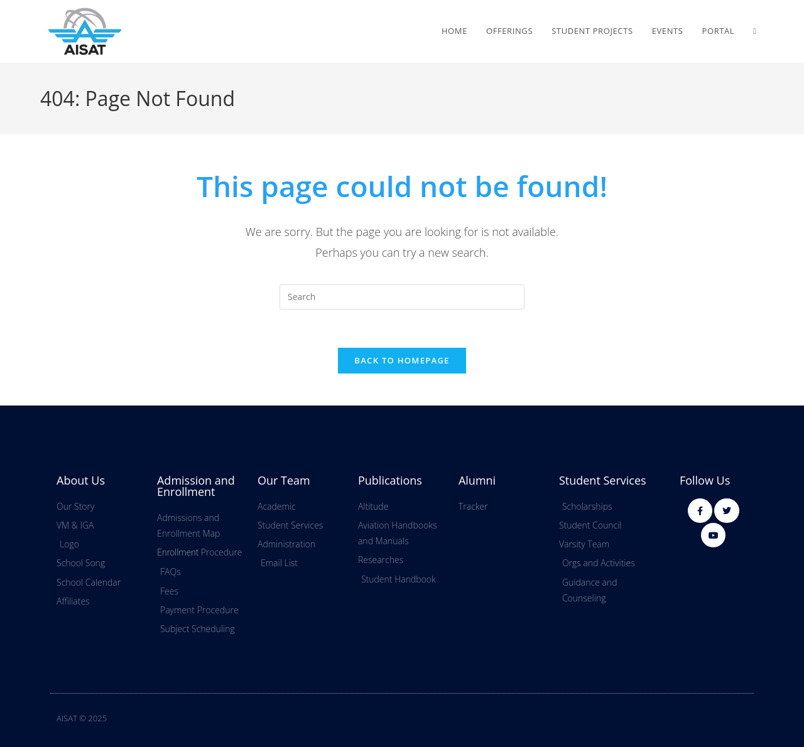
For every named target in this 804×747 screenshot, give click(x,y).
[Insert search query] (402, 296)
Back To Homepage (401, 360)
